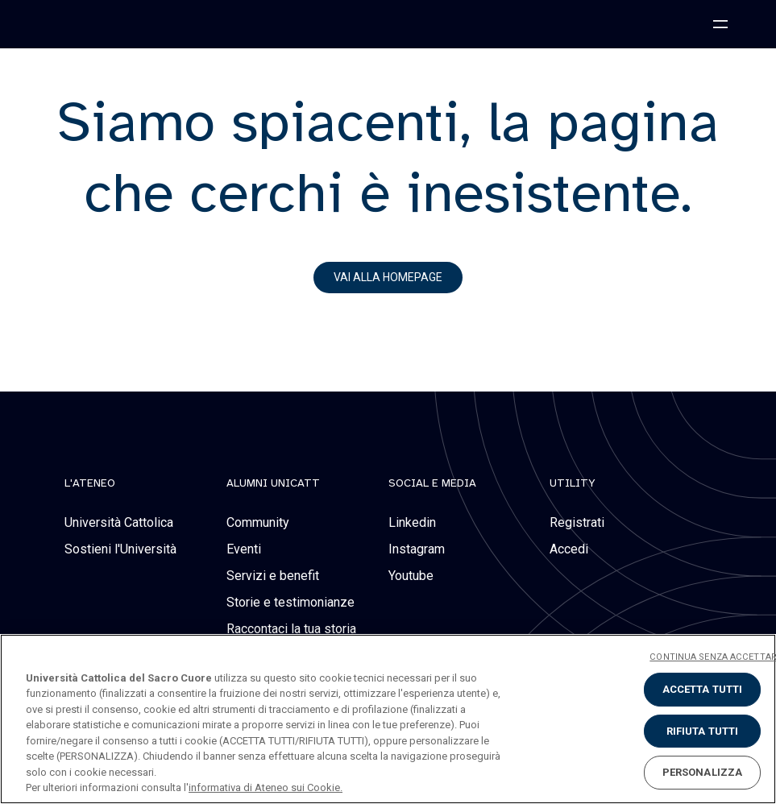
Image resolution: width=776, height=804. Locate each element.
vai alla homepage (388, 277)
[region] (388, 719)
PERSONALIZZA (702, 772)
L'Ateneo (89, 483)
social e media (432, 483)
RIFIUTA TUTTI (702, 731)
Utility (572, 483)
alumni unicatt (273, 483)
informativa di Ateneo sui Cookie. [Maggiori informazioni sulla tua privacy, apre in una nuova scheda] (265, 787)
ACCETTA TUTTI (702, 689)
